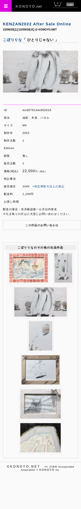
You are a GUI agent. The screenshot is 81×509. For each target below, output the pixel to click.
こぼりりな (12, 40)
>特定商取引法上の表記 (48, 186)
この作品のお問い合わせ (41, 225)
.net (29, 6)
